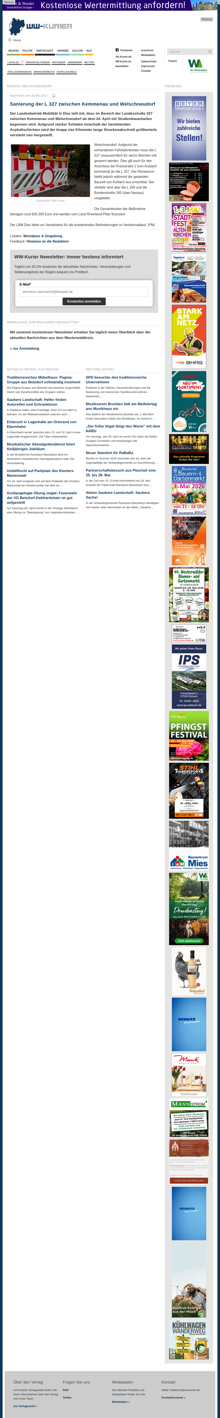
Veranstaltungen (38, 62)
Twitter (67, 1397)
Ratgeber (58, 62)
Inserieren (147, 50)
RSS (66, 1390)
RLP (89, 50)
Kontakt (146, 70)
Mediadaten (148, 55)
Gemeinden (75, 62)
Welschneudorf (37, 86)
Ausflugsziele (66, 71)
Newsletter (122, 66)
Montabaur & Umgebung (42, 236)
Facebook (126, 50)
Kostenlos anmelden (84, 301)
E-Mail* (25, 284)
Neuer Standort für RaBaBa (109, 453)
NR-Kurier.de (123, 61)
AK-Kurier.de (123, 56)
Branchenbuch (44, 71)
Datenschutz (148, 61)
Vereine (63, 50)
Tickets (172, 61)
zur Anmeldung (26, 348)
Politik (27, 50)
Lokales (16, 62)
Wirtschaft (45, 50)
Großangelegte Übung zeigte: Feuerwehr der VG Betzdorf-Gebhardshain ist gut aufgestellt (42, 498)
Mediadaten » (121, 1401)
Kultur (77, 50)
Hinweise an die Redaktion (47, 241)
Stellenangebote (20, 71)
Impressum (148, 66)
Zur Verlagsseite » (25, 1406)
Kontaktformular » (174, 1397)
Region (13, 50)
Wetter (89, 62)
